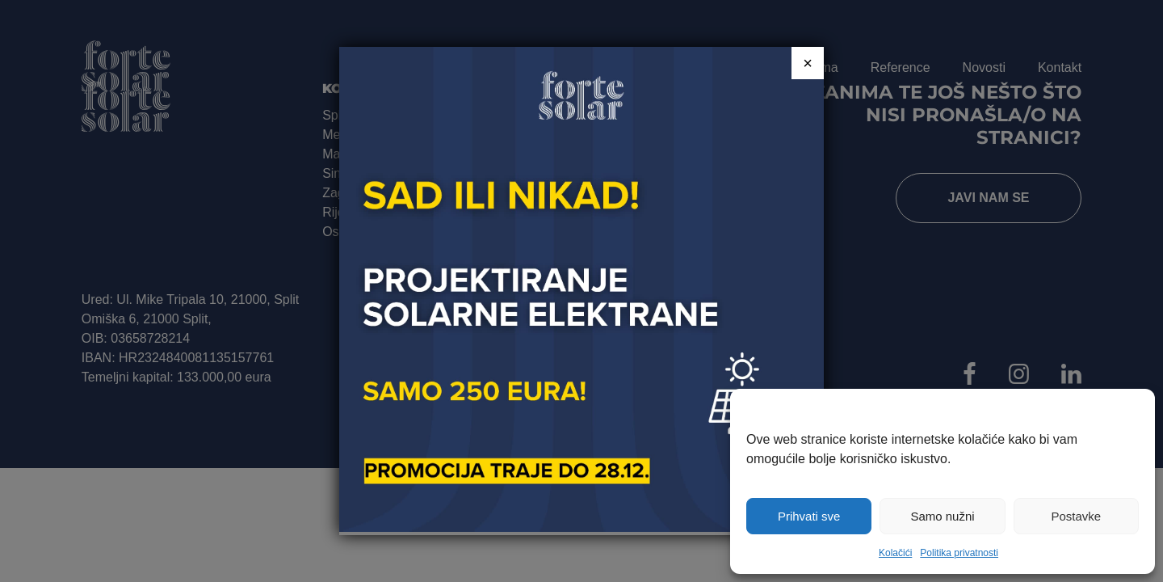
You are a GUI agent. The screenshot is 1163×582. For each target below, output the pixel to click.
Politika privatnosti (959, 553)
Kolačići (895, 553)
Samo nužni (942, 516)
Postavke (1076, 516)
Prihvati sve (809, 516)
